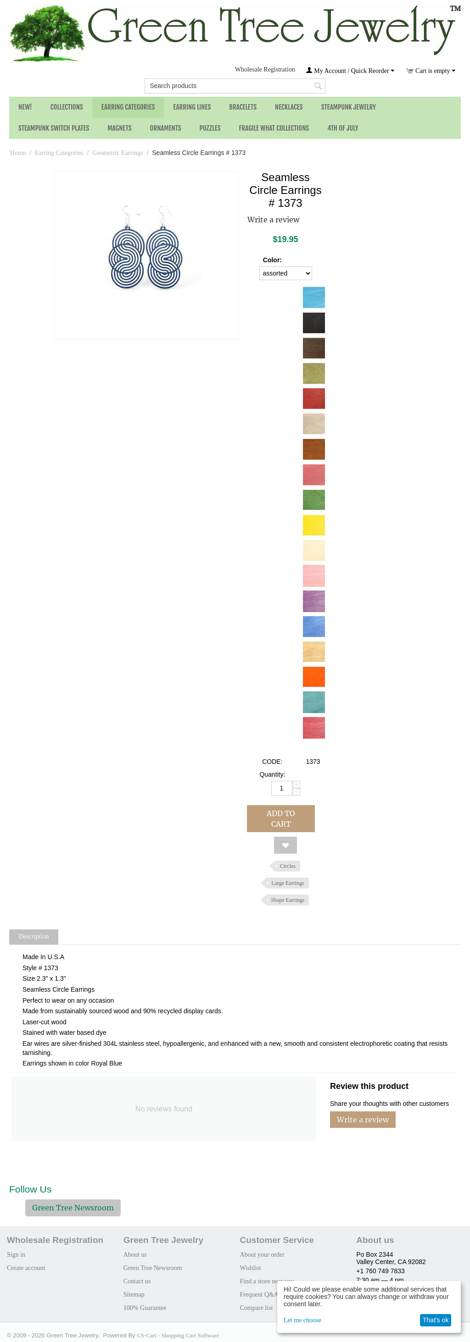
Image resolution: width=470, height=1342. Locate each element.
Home (18, 152)
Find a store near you (267, 1281)
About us (135, 1254)
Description (34, 936)
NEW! (25, 107)
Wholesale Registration (265, 69)
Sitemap (134, 1294)
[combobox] (235, 86)
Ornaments (165, 128)
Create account (26, 1268)
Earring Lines (192, 107)
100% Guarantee (145, 1307)
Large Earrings (287, 883)
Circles (288, 866)
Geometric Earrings (117, 152)
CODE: (272, 761)
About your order (262, 1254)
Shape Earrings (288, 900)
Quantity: (272, 774)
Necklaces (289, 107)
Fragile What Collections (274, 128)
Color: (272, 260)
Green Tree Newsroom (73, 1207)
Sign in (16, 1254)
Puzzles (210, 128)
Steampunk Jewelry (348, 107)
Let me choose (302, 1320)
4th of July (342, 128)
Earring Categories (128, 107)
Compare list (256, 1307)
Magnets (119, 128)
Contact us (137, 1281)
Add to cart (281, 818)
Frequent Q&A (259, 1294)
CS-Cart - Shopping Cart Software (178, 1335)
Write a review (273, 219)
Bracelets (243, 107)
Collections (66, 107)
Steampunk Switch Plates (53, 128)
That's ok (435, 1320)
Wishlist (250, 1268)
